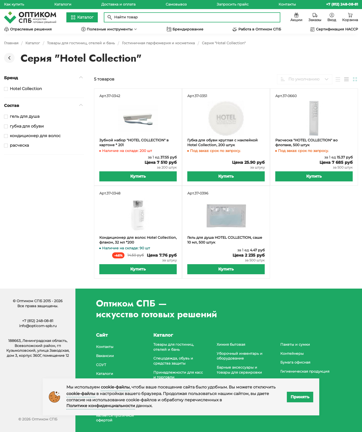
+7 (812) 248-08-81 (37, 321)
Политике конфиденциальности (100, 405)
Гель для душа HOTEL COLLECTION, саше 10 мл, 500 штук (224, 240)
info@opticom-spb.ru (38, 326)
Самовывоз (176, 4)
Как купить (14, 4)
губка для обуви (27, 126)
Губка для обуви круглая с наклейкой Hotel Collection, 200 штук (222, 142)
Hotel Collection (26, 88)
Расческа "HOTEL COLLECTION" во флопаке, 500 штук (306, 142)
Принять (300, 397)
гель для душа (24, 116)
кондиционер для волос (35, 135)
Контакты (287, 4)
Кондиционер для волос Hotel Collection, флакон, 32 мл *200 (138, 240)
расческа (19, 145)
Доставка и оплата (118, 4)
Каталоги (62, 4)
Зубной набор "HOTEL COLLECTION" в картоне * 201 (134, 142)
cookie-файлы (115, 387)
